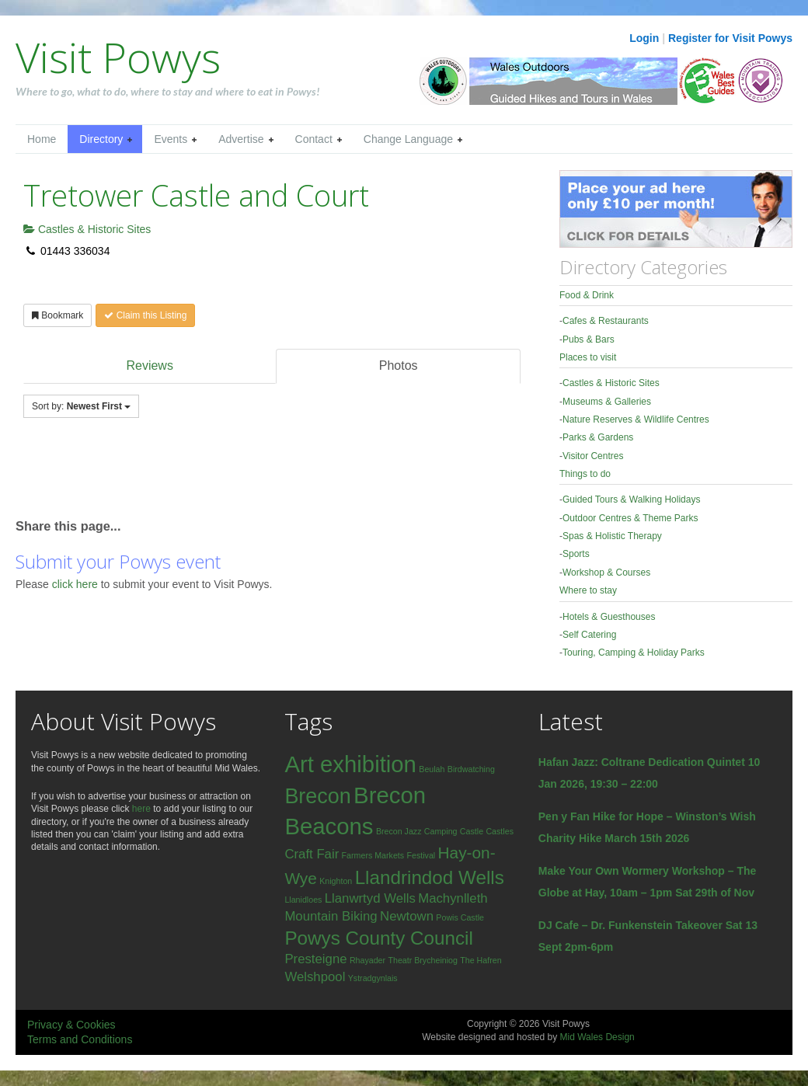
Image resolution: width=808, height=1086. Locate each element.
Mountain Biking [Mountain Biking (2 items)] (330, 916)
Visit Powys (118, 56)
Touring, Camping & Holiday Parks (633, 652)
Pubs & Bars (588, 339)
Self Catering (589, 634)
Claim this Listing (145, 315)
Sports (576, 553)
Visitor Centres (592, 456)
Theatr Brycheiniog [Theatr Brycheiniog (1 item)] (422, 960)
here (141, 808)
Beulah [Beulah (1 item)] (431, 769)
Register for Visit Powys (730, 38)
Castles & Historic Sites (87, 229)
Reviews (149, 365)
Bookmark (57, 315)
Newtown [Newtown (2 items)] (407, 916)
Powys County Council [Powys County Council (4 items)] (378, 938)
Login (644, 38)
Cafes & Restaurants (605, 320)
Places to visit (587, 357)
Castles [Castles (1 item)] (500, 831)
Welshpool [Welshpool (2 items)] (314, 976)
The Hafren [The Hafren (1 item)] (480, 960)
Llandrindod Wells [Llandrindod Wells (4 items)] (429, 877)
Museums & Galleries (606, 401)
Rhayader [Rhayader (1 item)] (367, 960)
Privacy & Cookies (71, 1024)
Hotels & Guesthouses (608, 616)
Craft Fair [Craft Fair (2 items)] (311, 854)
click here (76, 584)
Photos (398, 365)
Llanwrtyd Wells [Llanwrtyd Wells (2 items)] (370, 898)
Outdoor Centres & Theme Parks (630, 518)
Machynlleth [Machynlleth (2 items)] (452, 898)
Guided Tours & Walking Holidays (631, 499)
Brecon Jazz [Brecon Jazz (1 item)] (399, 831)
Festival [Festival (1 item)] (420, 855)
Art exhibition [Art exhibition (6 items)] (350, 764)
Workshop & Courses (606, 572)
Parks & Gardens (597, 437)
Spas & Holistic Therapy (612, 536)
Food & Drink (586, 295)
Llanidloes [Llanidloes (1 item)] (303, 899)
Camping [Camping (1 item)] (441, 831)
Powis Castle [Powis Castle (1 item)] (460, 917)
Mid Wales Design (596, 1037)
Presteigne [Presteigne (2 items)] (315, 959)
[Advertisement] (197, 475)
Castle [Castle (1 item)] (471, 831)
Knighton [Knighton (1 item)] (335, 881)
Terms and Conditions (79, 1039)
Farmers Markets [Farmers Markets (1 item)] (373, 855)
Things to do (585, 473)
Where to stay (588, 590)
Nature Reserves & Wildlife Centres (635, 419)
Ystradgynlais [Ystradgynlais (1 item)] (373, 978)
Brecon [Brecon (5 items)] (317, 796)
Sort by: (81, 406)
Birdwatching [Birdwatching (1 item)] (471, 769)
